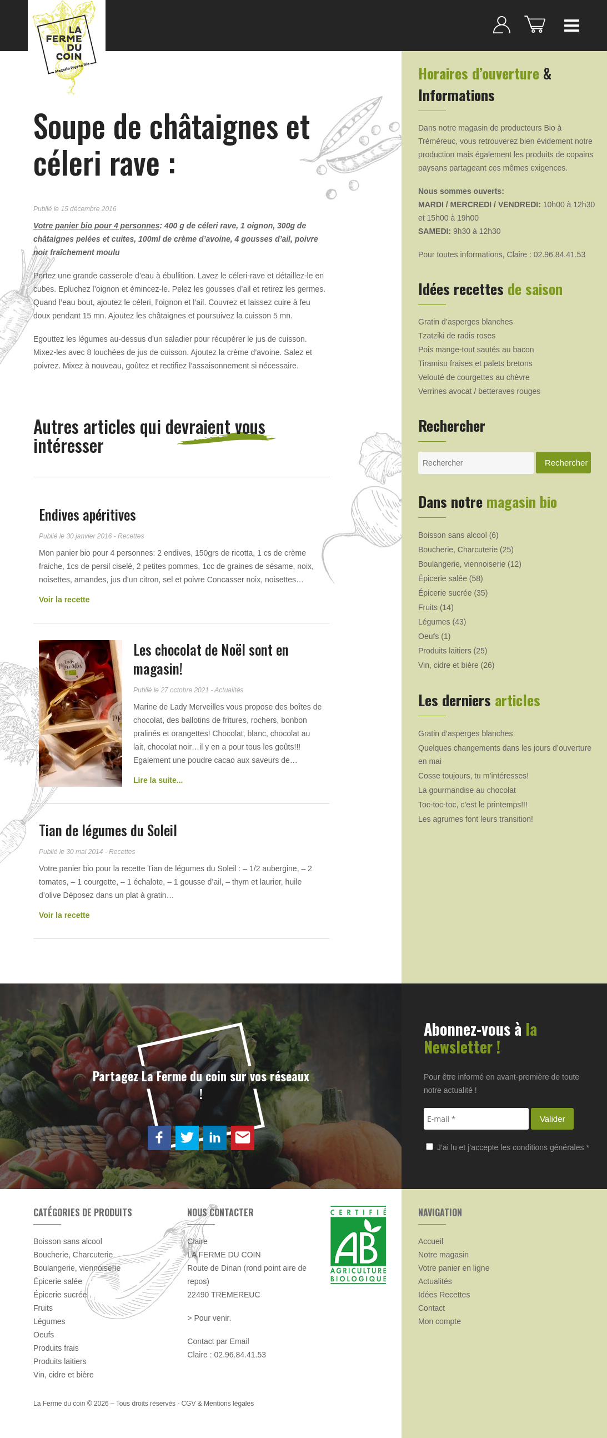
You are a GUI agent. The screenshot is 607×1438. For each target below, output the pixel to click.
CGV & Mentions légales (217, 1403)
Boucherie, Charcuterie (458, 549)
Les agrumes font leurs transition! (475, 819)
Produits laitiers (444, 650)
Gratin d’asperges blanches (465, 321)
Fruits (428, 607)
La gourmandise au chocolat (467, 790)
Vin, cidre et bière (448, 665)
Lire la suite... (158, 780)
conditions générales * (551, 1147)
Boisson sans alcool (452, 535)
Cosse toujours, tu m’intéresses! (473, 775)
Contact (431, 1308)
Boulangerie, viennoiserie (461, 564)
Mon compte (439, 1321)
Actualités (435, 1281)
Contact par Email (218, 1341)
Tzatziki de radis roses (456, 335)
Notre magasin (443, 1254)
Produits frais (56, 1348)
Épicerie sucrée (445, 592)
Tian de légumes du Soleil (108, 830)
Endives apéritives (87, 514)
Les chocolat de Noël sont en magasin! (211, 658)
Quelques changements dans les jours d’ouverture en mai (504, 754)
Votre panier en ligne (453, 1268)
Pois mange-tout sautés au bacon (476, 349)
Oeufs (428, 636)
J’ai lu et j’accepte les (507, 1147)
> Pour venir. (209, 1318)
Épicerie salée (442, 578)
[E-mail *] (476, 1119)
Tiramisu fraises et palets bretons (475, 363)
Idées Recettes (444, 1294)
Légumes (434, 621)
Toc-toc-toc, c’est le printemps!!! (473, 804)
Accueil (430, 1241)
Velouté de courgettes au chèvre (474, 377)
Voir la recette (64, 599)
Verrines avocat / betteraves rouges (479, 391)
